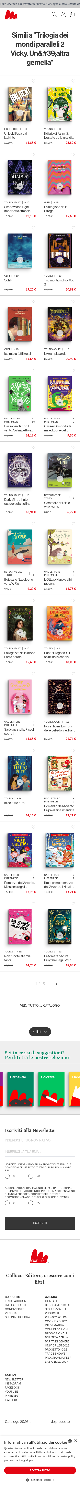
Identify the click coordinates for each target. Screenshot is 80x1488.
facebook (12, 1387)
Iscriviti (40, 1223)
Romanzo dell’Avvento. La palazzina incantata (59, 808)
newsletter (14, 1379)
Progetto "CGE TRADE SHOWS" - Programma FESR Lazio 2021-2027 (58, 1355)
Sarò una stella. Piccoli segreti (19, 732)
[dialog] (40, 1462)
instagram (13, 1383)
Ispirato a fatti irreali (17, 354)
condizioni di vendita (15, 1311)
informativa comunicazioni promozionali (56, 1329)
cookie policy (56, 1321)
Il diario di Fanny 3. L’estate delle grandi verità (58, 136)
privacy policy (56, 1317)
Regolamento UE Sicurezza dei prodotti (57, 1309)
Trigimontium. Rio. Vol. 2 (59, 282)
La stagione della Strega (55, 209)
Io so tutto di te (14, 803)
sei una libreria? (17, 1317)
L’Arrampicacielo (55, 354)
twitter (11, 1399)
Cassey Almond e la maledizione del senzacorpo (57, 428)
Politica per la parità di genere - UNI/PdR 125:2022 (58, 1341)
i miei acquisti (15, 1305)
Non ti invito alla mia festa (17, 958)
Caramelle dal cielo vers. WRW (57, 505)
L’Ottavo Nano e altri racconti (58, 581)
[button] (40, 1480)
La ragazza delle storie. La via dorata (20, 655)
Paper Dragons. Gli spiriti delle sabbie (57, 655)
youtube (11, 1391)
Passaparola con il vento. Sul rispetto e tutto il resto (17, 428)
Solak (8, 280)
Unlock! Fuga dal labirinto (15, 136)
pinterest (12, 1395)
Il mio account (16, 1301)
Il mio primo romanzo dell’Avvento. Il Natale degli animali (58, 885)
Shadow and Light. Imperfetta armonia (17, 209)
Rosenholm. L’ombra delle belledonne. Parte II (60, 728)
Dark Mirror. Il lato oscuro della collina (17, 502)
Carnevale (29, 1077)
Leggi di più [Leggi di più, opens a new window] (26, 1460)
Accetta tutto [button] (40, 1470)
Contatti (51, 1301)
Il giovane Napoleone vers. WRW (18, 581)
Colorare (58, 1077)
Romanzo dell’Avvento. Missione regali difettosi (19, 885)
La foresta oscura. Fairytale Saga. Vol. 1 (57, 958)
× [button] (75, 1441)
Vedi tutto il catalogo (40, 1005)
